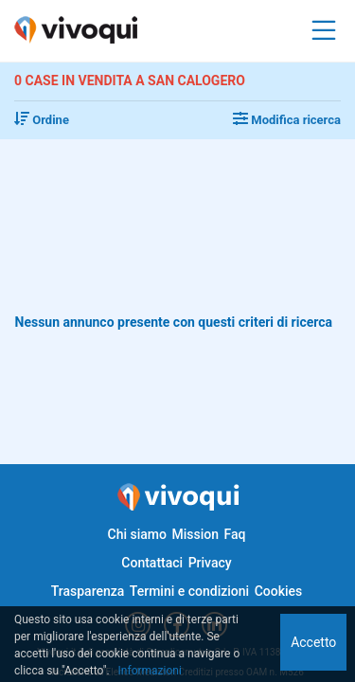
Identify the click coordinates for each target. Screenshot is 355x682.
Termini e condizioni (189, 591)
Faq (234, 534)
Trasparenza (88, 591)
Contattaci (152, 562)
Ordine (41, 120)
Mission (195, 534)
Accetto (313, 642)
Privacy (210, 562)
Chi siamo (137, 534)
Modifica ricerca (287, 120)
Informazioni (150, 670)
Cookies (279, 591)
